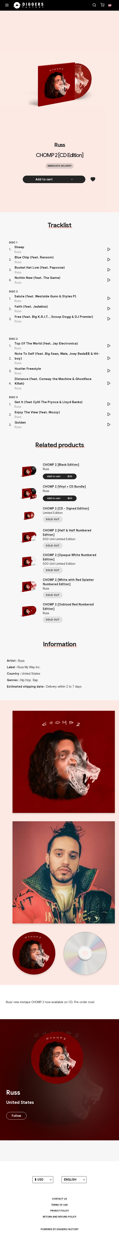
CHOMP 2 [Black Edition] (61, 465)
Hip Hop (25, 680)
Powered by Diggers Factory (59, 1229)
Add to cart (54, 179)
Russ (59, 145)
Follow (16, 1116)
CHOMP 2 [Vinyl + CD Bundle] (64, 486)
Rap (35, 680)
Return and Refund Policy (59, 1216)
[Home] (28, 5)
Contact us (59, 1198)
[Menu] (7, 5)
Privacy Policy (59, 1210)
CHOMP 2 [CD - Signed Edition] (66, 508)
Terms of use (59, 1204)
